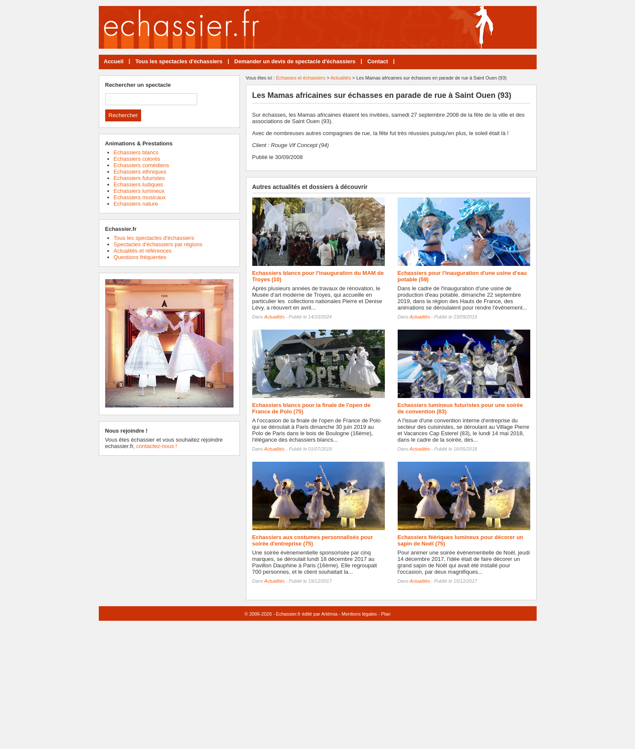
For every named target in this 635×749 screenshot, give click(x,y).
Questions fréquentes (140, 257)
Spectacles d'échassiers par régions (158, 244)
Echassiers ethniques (140, 171)
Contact (377, 61)
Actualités (341, 77)
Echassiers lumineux (139, 191)
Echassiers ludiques (138, 184)
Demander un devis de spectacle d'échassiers (294, 61)
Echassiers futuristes (139, 178)
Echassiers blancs (136, 152)
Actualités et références (143, 251)
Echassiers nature (136, 204)
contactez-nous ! (156, 446)
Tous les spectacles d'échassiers (178, 61)
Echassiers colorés (137, 159)
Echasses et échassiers (300, 77)
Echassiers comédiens (141, 165)
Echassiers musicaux (140, 197)
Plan (385, 613)
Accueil (114, 61)
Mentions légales (359, 613)
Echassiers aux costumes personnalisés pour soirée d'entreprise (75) (312, 540)
